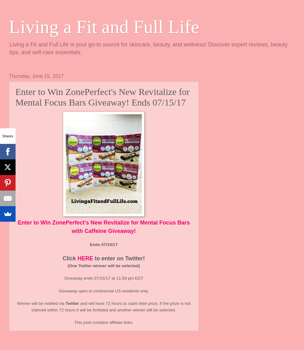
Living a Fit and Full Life (104, 27)
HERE (85, 258)
